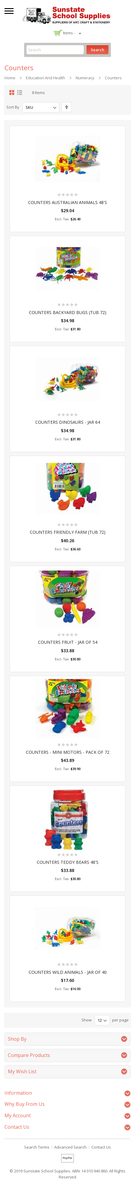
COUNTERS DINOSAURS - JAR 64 (67, 422)
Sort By (12, 107)
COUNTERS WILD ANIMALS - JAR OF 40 (68, 972)
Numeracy (85, 77)
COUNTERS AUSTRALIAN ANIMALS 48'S (67, 202)
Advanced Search (70, 1147)
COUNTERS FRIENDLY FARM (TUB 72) (67, 532)
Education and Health (45, 77)
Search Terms (36, 1147)
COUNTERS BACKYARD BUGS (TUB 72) (67, 312)
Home (10, 77)
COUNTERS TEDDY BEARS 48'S (68, 862)
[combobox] (55, 49)
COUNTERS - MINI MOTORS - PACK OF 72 (67, 752)
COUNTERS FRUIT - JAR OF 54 (67, 642)
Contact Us (101, 1147)
